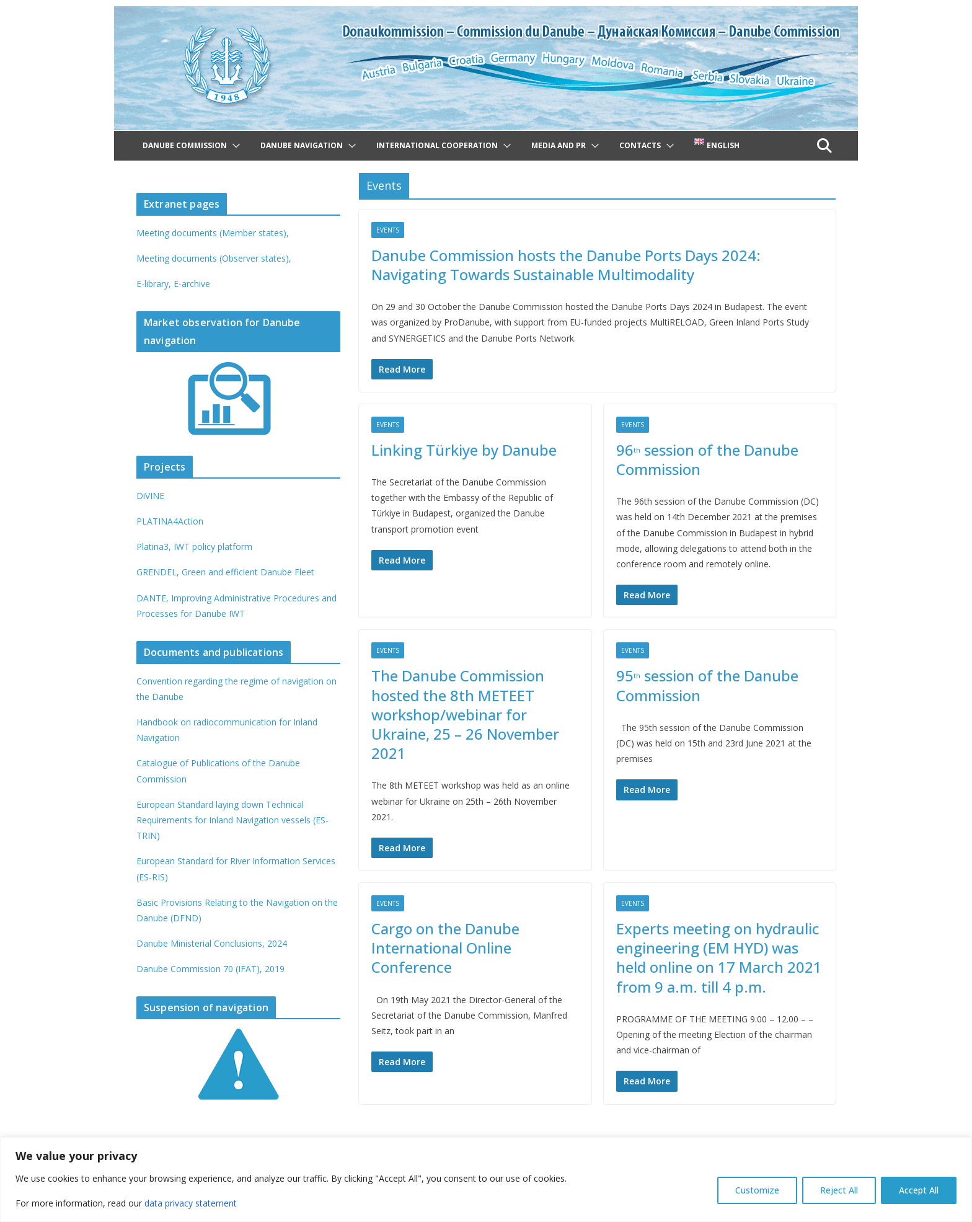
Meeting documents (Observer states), (213, 258)
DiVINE (150, 496)
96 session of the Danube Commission (707, 459)
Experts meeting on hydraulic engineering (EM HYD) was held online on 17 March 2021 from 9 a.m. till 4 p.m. (719, 957)
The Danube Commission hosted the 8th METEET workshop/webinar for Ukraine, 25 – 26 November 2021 (465, 714)
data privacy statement (190, 1203)
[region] (486, 1179)
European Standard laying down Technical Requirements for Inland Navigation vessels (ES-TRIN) (232, 820)
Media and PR (558, 145)
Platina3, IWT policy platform (194, 546)
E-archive (192, 284)
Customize (757, 1190)
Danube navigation (301, 145)
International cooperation (437, 145)
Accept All (919, 1190)
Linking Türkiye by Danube (464, 450)
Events (387, 230)
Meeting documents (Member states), (212, 233)
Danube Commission (185, 145)
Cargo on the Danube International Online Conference (445, 947)
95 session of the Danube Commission (707, 685)
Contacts (640, 145)
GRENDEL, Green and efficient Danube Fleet (225, 572)
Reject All (839, 1190)
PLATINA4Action (169, 521)
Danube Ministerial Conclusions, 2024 (211, 943)
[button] (234, 145)
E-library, (155, 284)
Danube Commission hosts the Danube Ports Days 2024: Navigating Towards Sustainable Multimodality (566, 265)
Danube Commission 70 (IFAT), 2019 (210, 969)
